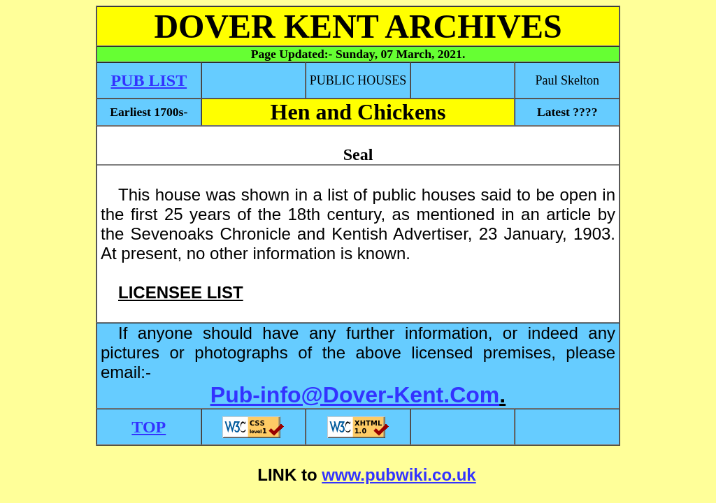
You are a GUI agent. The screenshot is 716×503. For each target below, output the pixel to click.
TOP (148, 427)
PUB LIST (148, 80)
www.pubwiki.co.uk (398, 474)
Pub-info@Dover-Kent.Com (354, 394)
